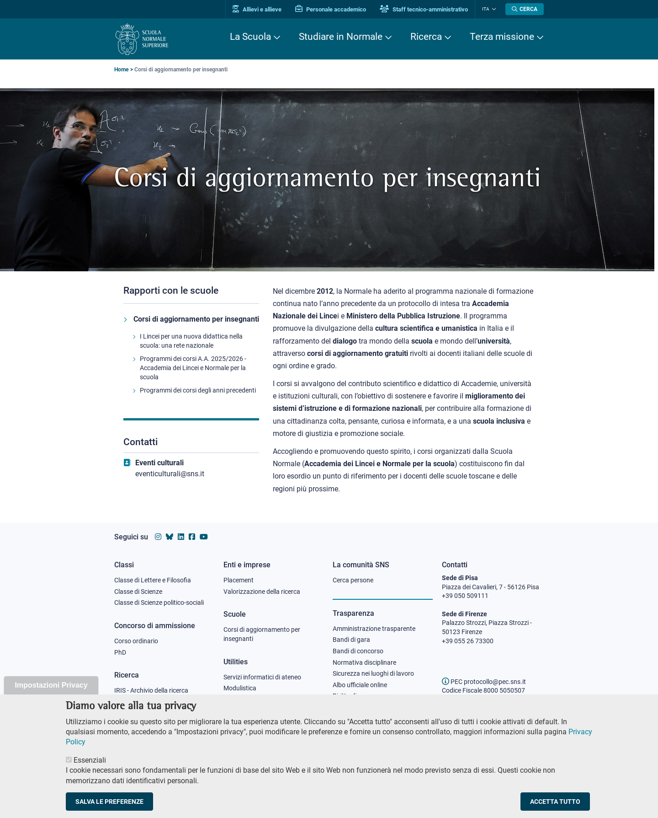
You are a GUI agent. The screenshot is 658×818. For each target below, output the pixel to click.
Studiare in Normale (340, 36)
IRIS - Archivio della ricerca (151, 690)
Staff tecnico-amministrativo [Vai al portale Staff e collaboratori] (424, 9)
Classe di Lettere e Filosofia (152, 580)
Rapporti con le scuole (170, 290)
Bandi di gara (351, 639)
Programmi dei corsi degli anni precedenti (198, 390)
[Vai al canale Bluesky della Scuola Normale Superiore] (169, 537)
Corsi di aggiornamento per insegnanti (196, 319)
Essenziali (90, 770)
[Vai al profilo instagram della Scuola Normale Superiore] (158, 537)
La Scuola (250, 36)
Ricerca (426, 36)
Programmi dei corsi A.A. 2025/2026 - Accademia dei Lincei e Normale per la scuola (193, 367)
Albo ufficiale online (360, 685)
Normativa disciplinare (364, 662)
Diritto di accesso (357, 696)
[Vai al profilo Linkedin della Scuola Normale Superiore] (181, 537)
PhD (120, 652)
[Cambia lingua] (492, 9)
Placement (238, 580)
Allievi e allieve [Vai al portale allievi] (257, 9)
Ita (485, 8)
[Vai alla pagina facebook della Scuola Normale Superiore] (192, 537)
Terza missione (502, 36)
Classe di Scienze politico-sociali (159, 602)
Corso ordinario (136, 641)
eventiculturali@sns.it (169, 473)
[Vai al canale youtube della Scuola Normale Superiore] (204, 537)
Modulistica (239, 688)
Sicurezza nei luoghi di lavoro (373, 673)
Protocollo (238, 699)
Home (121, 69)
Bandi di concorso (358, 651)
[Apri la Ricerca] (524, 9)
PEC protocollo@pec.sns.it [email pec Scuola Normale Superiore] (484, 681)
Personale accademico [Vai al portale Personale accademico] (330, 9)
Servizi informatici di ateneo (262, 677)
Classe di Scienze (138, 591)
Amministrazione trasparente (374, 628)
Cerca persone (353, 580)
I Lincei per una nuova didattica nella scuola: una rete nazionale (191, 341)
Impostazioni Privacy (51, 696)
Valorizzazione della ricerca (261, 591)
